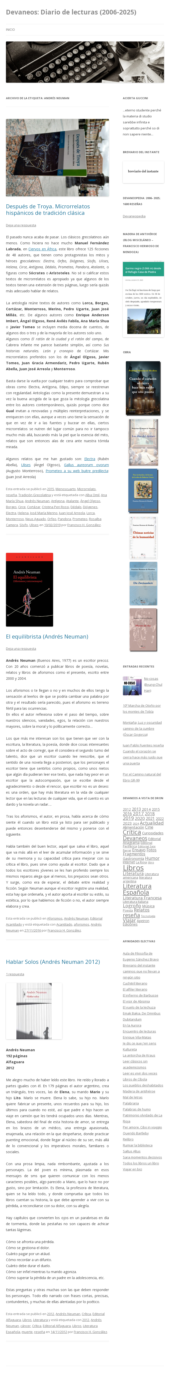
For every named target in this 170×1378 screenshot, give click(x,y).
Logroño (132, 905)
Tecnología (148, 916)
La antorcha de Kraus (139, 1055)
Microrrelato (86, 489)
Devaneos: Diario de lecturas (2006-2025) (71, 11)
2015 (50, 489)
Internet (129, 862)
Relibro (128, 1139)
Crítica (86, 1314)
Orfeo (51, 519)
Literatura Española (137, 889)
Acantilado (64, 924)
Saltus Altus (132, 1151)
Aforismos (55, 918)
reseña (11, 495)
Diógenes (90, 507)
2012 (50, 1314)
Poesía (128, 910)
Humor (152, 858)
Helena (23, 513)
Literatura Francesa (142, 898)
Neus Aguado (35, 519)
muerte (27, 1332)
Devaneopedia (134, 216)
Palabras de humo (137, 1109)
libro (151, 862)
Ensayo (139, 850)
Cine (149, 827)
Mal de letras (133, 1097)
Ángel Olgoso (90, 501)
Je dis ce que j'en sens (139, 1043)
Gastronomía (133, 858)
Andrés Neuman (37, 501)
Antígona (58, 501)
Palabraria (131, 1103)
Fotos (152, 850)
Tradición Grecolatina (34, 495)
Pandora (64, 519)
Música (148, 905)
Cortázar (33, 507)
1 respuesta (15, 974)
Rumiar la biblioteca (138, 1145)
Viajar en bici (132, 1169)
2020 (140, 818)
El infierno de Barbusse (140, 995)
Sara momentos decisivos (142, 1157)
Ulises (26, 464)
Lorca (90, 513)
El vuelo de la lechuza (139, 1007)
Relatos (142, 910)
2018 (150, 813)
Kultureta (130, 1049)
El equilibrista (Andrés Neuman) (47, 636)
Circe (22, 507)
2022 (160, 818)
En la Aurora (132, 1025)
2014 (146, 809)
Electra (89, 458)
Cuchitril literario (135, 983)
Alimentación (133, 827)
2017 (138, 813)
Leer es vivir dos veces (140, 1073)
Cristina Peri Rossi (55, 507)
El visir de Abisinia (136, 1001)
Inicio (10, 29)
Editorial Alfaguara (57, 1326)
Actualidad (152, 823)
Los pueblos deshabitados (143, 1085)
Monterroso (15, 519)
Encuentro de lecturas (139, 1031)
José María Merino (44, 513)
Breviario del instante (139, 965)
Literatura (40, 1320)
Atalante (72, 501)
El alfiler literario (135, 989)
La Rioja (141, 862)
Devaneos (135, 838)
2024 (136, 823)
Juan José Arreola (72, 513)
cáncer (25, 1326)
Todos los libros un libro (141, 1163)
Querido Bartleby (136, 1133)
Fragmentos (134, 854)
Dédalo (76, 507)
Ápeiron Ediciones (136, 923)
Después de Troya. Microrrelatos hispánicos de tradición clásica (48, 209)
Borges (11, 507)
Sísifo (23, 525)
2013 (136, 809)
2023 (127, 823)
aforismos (81, 924)
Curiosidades (153, 832)
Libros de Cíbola (135, 1079)
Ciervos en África (42, 249)
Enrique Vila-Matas (137, 1037)
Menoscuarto (66, 489)
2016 (127, 813)
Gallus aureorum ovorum (86, 464)
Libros (27, 1320)
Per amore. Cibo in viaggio (142, 1127)
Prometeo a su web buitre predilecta (77, 470)
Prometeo (80, 519)
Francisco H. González (84, 525)
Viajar (129, 920)
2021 (150, 818)
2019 (128, 818)
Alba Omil (92, 495)
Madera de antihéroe (139, 1091)
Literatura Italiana (135, 901)
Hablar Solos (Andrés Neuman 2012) (53, 961)
